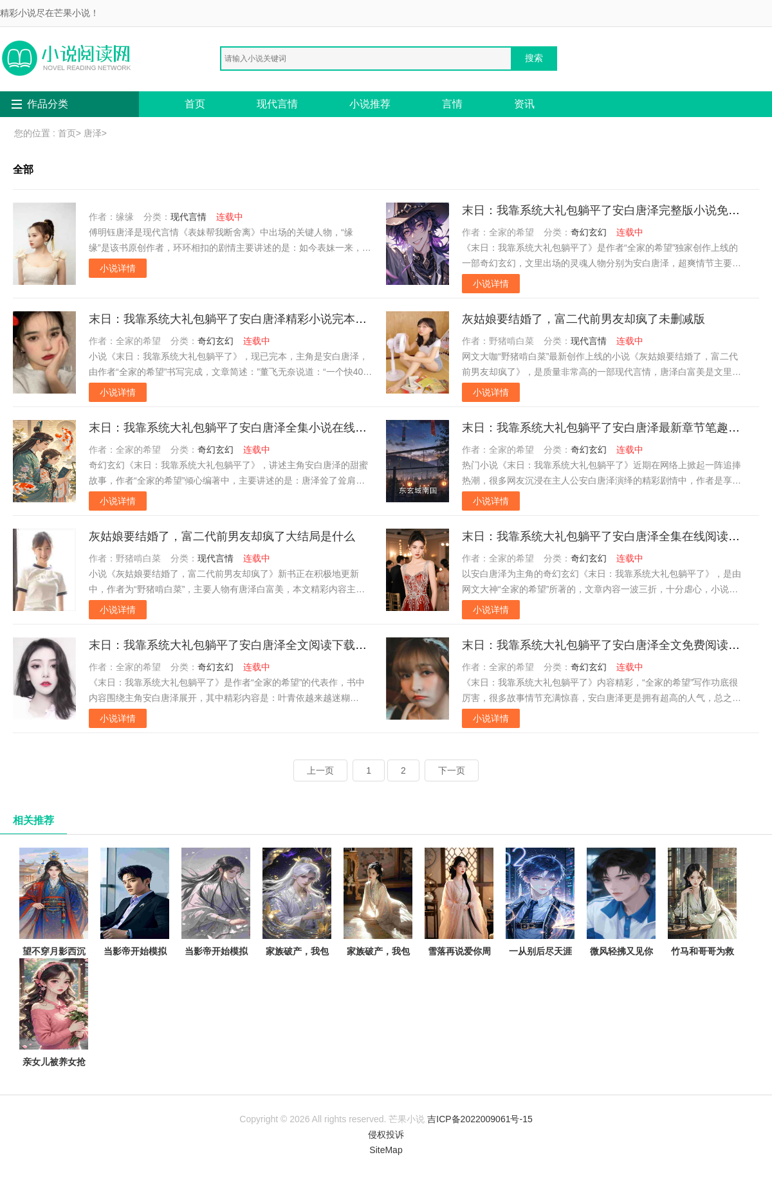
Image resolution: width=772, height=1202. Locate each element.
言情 (452, 103)
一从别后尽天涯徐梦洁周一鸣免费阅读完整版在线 (540, 925)
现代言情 (277, 103)
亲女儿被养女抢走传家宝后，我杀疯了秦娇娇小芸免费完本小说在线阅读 (53, 1043)
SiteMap (385, 1150)
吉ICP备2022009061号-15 (479, 1119)
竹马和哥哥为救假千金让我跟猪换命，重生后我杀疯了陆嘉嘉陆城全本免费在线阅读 (702, 941)
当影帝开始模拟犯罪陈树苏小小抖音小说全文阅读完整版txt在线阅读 (134, 933)
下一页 (451, 770)
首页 (195, 103)
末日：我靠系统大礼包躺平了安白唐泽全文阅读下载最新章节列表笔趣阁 (274, 645)
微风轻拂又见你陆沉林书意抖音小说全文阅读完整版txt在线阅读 (621, 925)
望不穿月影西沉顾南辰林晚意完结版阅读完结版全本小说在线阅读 (53, 933)
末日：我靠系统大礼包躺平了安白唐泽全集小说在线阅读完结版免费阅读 (274, 427)
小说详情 (118, 268)
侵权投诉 (386, 1134)
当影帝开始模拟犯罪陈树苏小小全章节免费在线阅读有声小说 (215, 925)
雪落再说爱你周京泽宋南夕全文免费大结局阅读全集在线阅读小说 (459, 933)
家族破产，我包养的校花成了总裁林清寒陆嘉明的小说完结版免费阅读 (378, 933)
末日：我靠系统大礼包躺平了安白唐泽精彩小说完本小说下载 (245, 319)
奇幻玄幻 (589, 232)
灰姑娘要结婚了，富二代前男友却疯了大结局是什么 (222, 536)
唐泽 (93, 133)
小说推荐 (370, 103)
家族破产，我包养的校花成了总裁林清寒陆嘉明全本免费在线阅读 (296, 933)
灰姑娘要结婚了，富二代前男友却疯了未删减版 (583, 319)
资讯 (524, 103)
